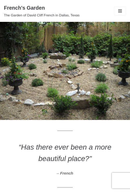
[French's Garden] (42, 11)
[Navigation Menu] (120, 11)
